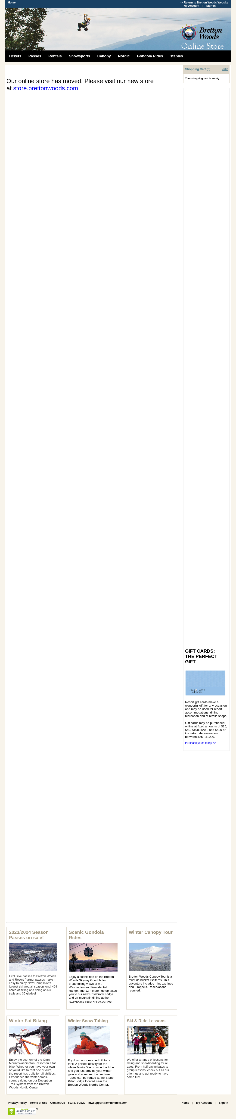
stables (176, 56)
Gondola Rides (150, 56)
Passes (34, 56)
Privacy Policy (17, 1102)
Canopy (104, 56)
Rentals (55, 56)
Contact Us (57, 1102)
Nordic (124, 56)
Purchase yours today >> (200, 743)
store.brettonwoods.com (45, 88)
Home (12, 2)
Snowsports (79, 56)
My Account (191, 5)
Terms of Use (38, 1102)
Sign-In (211, 5)
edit (225, 69)
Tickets (15, 56)
